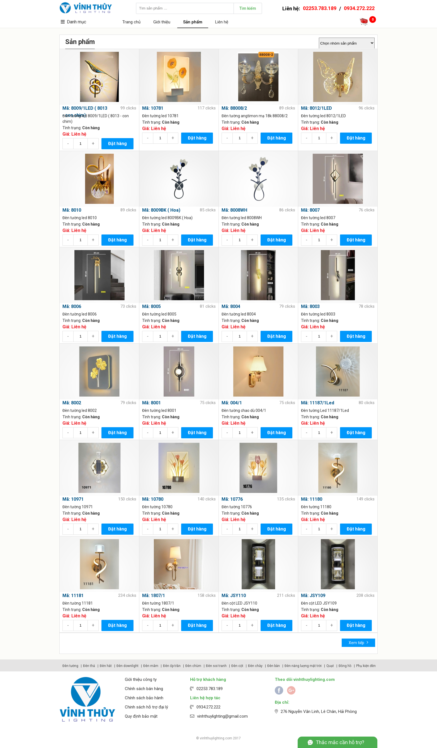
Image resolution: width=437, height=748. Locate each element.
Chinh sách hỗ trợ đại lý (146, 707)
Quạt (330, 666)
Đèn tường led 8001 (159, 410)
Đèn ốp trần (172, 666)
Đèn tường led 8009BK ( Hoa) (167, 218)
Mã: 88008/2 (234, 108)
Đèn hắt (106, 666)
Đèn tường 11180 (316, 507)
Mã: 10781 (152, 108)
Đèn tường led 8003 (318, 314)
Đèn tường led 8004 (239, 314)
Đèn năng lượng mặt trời (303, 666)
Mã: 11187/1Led (317, 402)
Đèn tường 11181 (77, 603)
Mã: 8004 (231, 306)
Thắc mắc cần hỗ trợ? (340, 742)
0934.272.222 (359, 8)
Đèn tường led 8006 (79, 314)
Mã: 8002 (71, 402)
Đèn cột (237, 666)
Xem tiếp (358, 642)
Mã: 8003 (310, 306)
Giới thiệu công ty (141, 679)
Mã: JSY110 (234, 595)
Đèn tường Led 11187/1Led (325, 410)
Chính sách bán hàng (144, 688)
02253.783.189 (319, 8)
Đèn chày (255, 666)
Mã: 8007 (310, 210)
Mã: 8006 (71, 306)
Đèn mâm (150, 666)
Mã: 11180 (311, 499)
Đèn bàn (273, 666)
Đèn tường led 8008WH (242, 218)
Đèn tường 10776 (237, 507)
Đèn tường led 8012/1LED (323, 116)
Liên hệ (221, 22)
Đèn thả (89, 666)
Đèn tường (70, 666)
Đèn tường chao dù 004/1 (244, 410)
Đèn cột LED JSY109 (319, 603)
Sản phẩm (192, 22)
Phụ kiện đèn (366, 666)
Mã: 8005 (151, 306)
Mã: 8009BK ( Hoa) (161, 210)
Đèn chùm (193, 666)
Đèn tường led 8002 (79, 410)
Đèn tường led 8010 (79, 218)
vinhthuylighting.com (216, 738)
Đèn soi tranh (216, 666)
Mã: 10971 (73, 499)
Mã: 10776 (232, 499)
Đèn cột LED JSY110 (239, 603)
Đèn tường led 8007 (318, 218)
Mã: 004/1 (232, 402)
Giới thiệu (161, 22)
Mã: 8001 (151, 402)
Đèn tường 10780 (157, 507)
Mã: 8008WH (234, 210)
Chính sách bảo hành (144, 697)
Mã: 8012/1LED (316, 108)
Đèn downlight (127, 666)
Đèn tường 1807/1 (158, 603)
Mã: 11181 (73, 595)
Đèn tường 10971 (77, 507)
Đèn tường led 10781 (160, 116)
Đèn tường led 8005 (159, 314)
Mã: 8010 (71, 210)
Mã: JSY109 (313, 595)
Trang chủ (131, 22)
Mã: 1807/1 (153, 595)
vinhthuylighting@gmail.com (222, 716)
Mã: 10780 (152, 499)
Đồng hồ (345, 666)
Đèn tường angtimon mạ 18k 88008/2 (255, 116)
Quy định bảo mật (141, 716)
